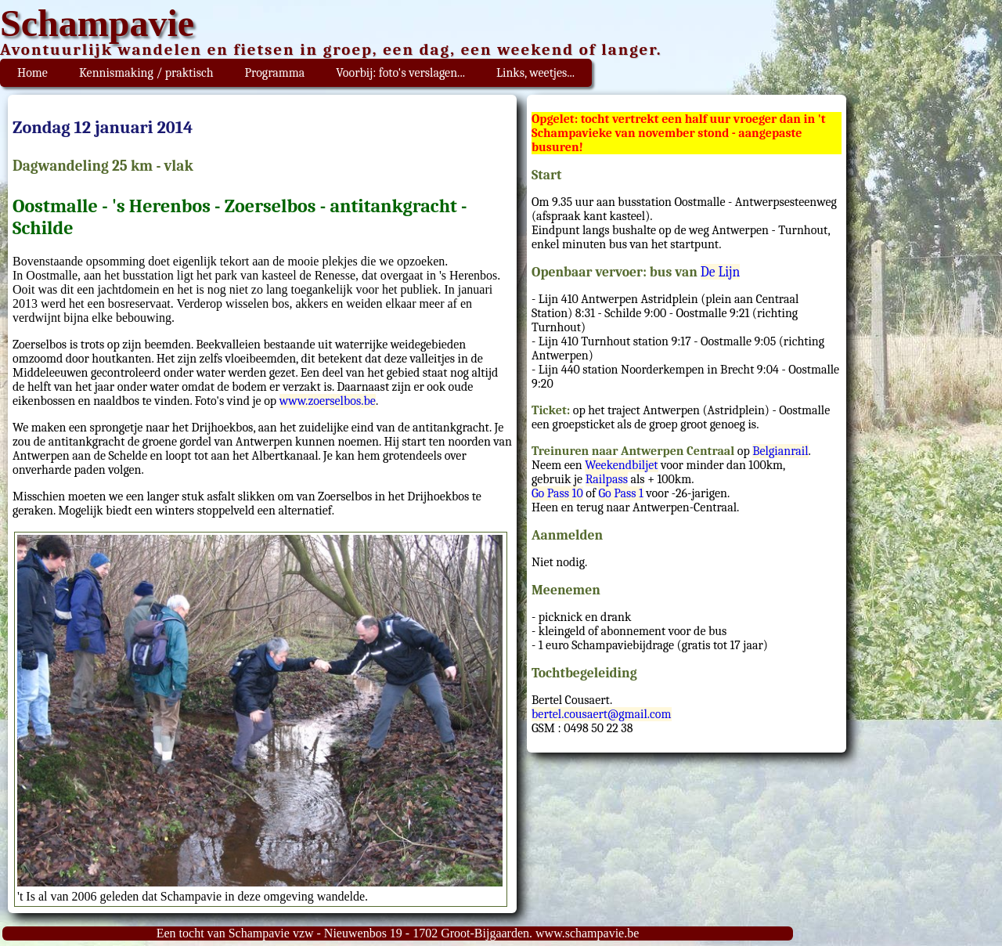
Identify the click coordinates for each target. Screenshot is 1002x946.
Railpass (607, 479)
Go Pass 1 (620, 493)
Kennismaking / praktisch (146, 73)
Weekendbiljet (621, 465)
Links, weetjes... (535, 73)
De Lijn (721, 272)
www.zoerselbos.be (327, 401)
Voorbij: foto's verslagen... (400, 73)
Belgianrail (780, 451)
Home (32, 73)
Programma (275, 73)
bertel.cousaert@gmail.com (602, 714)
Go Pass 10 (557, 493)
